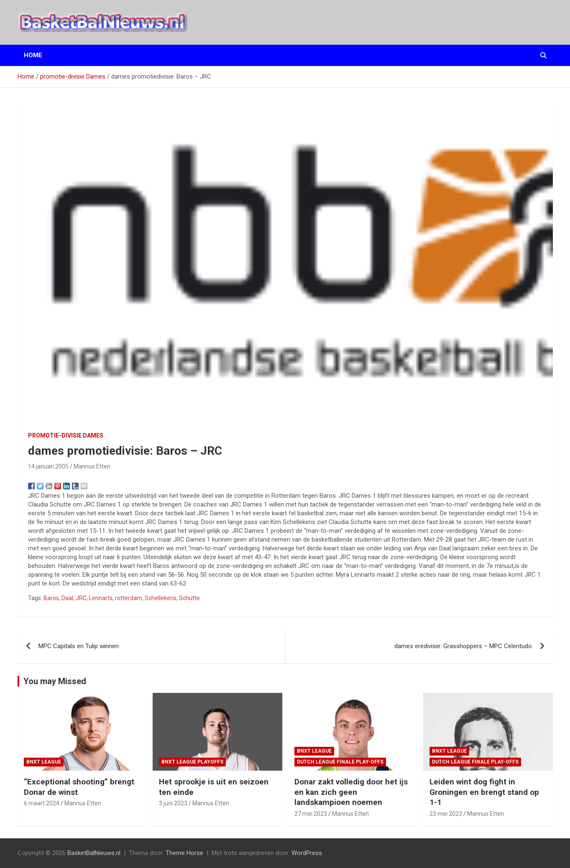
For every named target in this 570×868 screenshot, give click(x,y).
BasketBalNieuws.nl (93, 853)
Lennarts (100, 598)
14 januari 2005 (48, 466)
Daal (67, 598)
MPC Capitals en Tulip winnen (78, 646)
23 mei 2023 (445, 813)
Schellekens (160, 598)
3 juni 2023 (173, 803)
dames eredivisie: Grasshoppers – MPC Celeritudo (463, 646)
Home (33, 55)
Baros (51, 598)
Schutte (189, 598)
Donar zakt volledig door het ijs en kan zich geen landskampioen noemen (351, 792)
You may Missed (54, 681)
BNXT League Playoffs (192, 762)
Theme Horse (184, 853)
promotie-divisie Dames (65, 435)
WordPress (306, 853)
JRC (81, 598)
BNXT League (43, 762)
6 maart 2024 (41, 803)
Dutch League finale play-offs (340, 762)
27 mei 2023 (310, 813)
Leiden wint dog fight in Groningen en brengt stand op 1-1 (484, 792)
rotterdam (128, 598)
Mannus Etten (92, 466)
